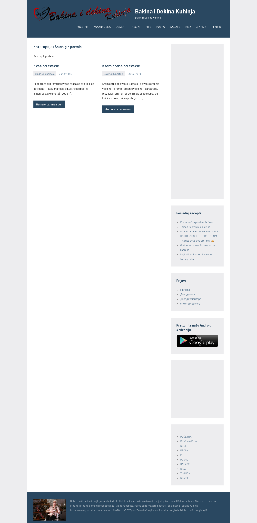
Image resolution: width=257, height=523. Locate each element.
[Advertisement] (197, 121)
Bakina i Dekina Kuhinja (165, 11)
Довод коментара (190, 298)
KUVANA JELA (102, 26)
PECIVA (136, 26)
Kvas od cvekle (46, 65)
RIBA (188, 26)
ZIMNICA (201, 26)
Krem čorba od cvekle (121, 65)
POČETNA (82, 26)
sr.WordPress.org (190, 303)
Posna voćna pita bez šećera (196, 222)
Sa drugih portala (45, 73)
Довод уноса (187, 294)
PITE (148, 26)
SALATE (175, 26)
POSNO (160, 26)
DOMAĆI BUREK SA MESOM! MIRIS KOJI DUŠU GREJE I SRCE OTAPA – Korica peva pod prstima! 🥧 (199, 236)
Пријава (185, 289)
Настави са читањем (48, 104)
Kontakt (216, 26)
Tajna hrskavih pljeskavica (195, 226)
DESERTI (121, 26)
